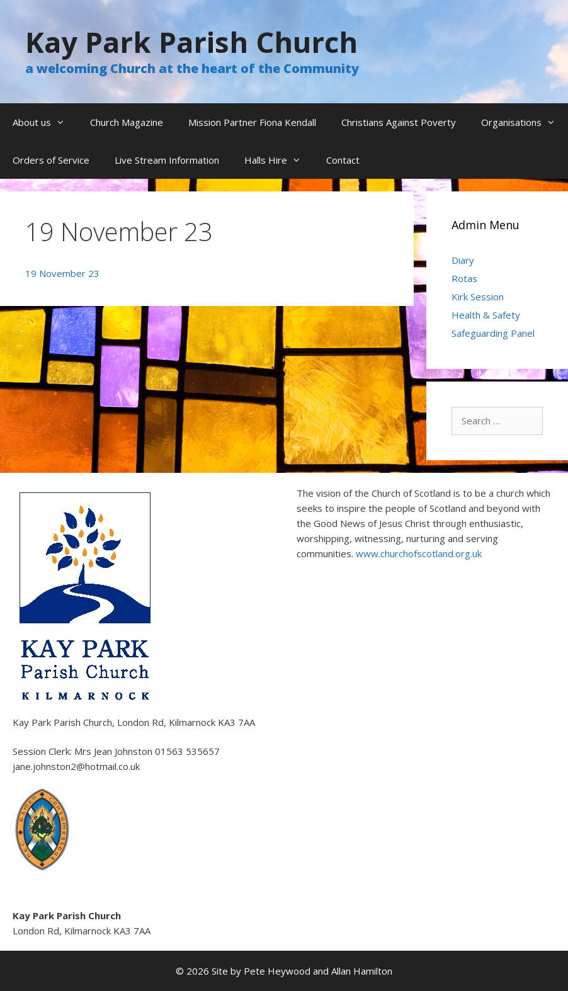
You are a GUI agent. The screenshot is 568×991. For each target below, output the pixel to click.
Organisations (524, 122)
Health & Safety (486, 315)
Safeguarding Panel (493, 333)
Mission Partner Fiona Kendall (252, 122)
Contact (343, 160)
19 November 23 (62, 273)
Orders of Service (51, 160)
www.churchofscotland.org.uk (419, 553)
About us (45, 122)
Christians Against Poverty (398, 122)
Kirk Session (478, 296)
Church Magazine (126, 122)
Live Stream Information (167, 160)
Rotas (464, 278)
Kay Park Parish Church (191, 42)
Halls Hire (279, 160)
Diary (463, 260)
